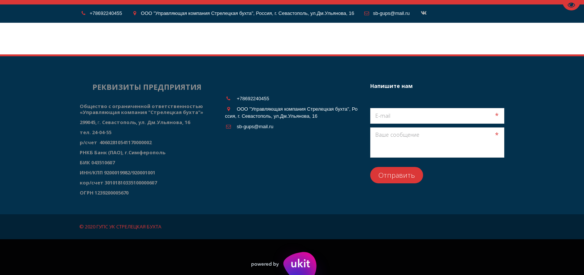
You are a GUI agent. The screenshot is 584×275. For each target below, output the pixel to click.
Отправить (396, 175)
